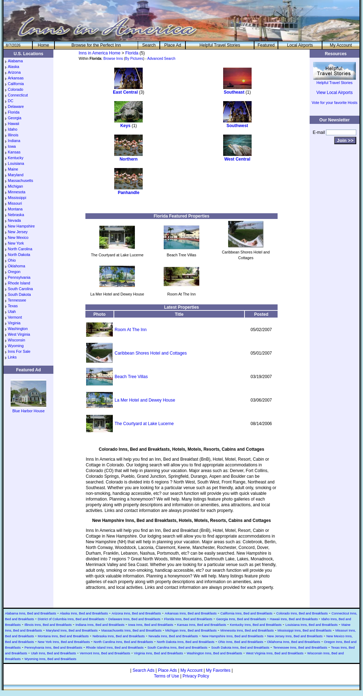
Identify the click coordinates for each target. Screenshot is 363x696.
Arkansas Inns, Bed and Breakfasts (191, 613)
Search (149, 45)
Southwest (237, 125)
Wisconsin (16, 340)
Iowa (12, 146)
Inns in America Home (99, 53)
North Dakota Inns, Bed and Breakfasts (186, 642)
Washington (18, 328)
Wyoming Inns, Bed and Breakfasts (51, 659)
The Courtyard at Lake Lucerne (144, 423)
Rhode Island (19, 283)
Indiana (14, 140)
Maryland (15, 175)
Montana (15, 209)
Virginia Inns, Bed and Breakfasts (158, 653)
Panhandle (129, 192)
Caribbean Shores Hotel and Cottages (151, 353)
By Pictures (134, 59)
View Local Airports (334, 92)
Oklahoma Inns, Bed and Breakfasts (293, 642)
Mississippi (17, 197)
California (16, 84)
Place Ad (172, 45)
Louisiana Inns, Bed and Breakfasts (311, 625)
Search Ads (143, 670)
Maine (13, 169)
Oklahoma (16, 266)
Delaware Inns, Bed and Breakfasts (134, 619)
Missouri (15, 203)
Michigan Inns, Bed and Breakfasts (190, 630)
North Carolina (20, 249)
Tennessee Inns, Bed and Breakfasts (300, 647)
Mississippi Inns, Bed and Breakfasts (305, 630)
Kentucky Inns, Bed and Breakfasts (256, 625)
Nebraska (16, 215)
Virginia (14, 323)
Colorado (15, 89)
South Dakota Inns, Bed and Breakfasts (240, 647)
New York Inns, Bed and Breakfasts (64, 642)
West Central (237, 159)
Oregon (14, 271)
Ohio (12, 260)
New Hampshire (21, 226)
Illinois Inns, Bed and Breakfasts (48, 625)
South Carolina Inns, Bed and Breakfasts (177, 647)
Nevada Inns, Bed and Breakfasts (173, 636)
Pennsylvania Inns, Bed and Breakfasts (53, 647)
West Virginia (19, 334)
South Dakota (19, 294)
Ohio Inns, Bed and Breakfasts (240, 642)
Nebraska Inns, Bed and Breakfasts (119, 636)
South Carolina (20, 289)
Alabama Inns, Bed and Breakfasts (30, 613)
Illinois (13, 135)
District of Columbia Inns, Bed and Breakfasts (71, 619)
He (43, 45)
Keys (125, 125)
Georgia (14, 118)
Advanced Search (161, 59)
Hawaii (13, 123)
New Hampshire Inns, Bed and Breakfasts (232, 636)
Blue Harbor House (28, 408)
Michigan (15, 186)
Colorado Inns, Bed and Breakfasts (302, 613)
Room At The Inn (131, 329)
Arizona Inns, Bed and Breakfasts (136, 613)
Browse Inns (113, 59)
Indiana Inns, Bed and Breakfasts (99, 625)
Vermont (15, 317)
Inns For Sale (19, 351)
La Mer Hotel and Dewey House (145, 400)
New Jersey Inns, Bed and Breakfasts (295, 636)
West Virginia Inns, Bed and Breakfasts (274, 653)
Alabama (15, 61)
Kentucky (15, 158)
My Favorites (218, 670)
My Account (341, 45)
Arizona (14, 72)
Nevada (14, 220)
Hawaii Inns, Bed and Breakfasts (294, 619)
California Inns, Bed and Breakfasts (246, 613)
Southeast (234, 92)
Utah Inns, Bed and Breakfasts (53, 653)
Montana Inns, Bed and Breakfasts (63, 636)
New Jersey (18, 232)
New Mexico (18, 237)
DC (10, 101)
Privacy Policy (196, 676)
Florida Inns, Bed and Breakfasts (188, 619)
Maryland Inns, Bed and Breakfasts (72, 630)
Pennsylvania (19, 277)
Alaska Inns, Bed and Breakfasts (84, 613)
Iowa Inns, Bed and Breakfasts (150, 625)
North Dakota (19, 254)
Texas (13, 306)
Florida (14, 112)
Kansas (14, 152)
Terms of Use (166, 676)
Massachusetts (20, 180)
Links (12, 357)
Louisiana (16, 163)
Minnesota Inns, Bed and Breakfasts (247, 630)
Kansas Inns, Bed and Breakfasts (201, 625)
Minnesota (16, 192)
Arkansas (15, 78)
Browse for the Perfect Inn (96, 45)
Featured (266, 45)
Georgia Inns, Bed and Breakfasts (241, 619)
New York (16, 243)
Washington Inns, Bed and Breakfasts (214, 653)
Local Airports (300, 45)
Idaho (12, 129)
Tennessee (17, 300)
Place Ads (167, 670)
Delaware (16, 106)
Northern (129, 159)
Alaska (13, 66)
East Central (125, 92)
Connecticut (18, 95)
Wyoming (15, 346)
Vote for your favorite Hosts (335, 102)
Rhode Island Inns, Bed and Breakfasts (115, 647)
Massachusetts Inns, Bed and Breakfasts (131, 630)
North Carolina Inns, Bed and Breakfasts (123, 642)
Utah (12, 311)
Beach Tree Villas (131, 376)
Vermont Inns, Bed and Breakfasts (105, 653)
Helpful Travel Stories (220, 45)
